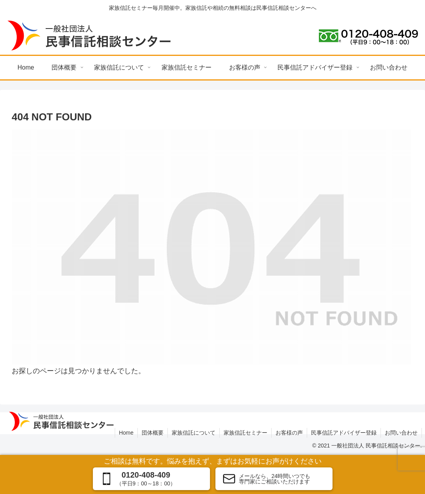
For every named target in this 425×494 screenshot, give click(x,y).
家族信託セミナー (245, 433)
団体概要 (153, 433)
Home (126, 433)
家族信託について (193, 433)
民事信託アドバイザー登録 (344, 433)
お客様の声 (289, 433)
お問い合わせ (401, 433)
